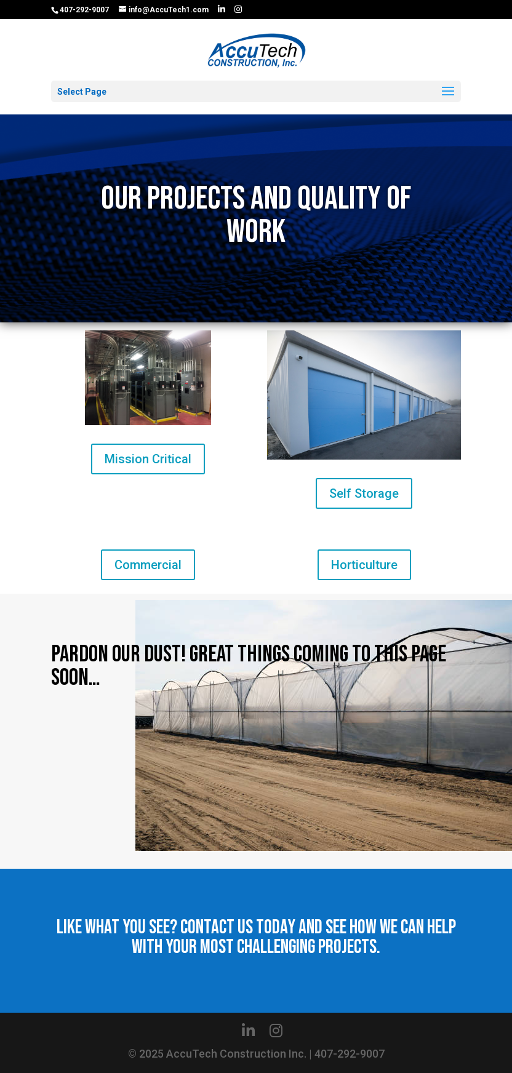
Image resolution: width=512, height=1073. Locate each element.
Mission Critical (148, 459)
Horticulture (364, 564)
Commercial (148, 564)
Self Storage (364, 493)
